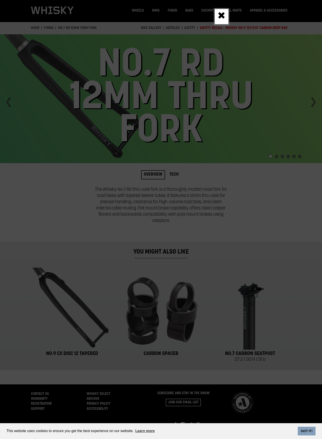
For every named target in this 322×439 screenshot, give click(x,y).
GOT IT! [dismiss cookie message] (307, 431)
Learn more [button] (145, 431)
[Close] (221, 16)
